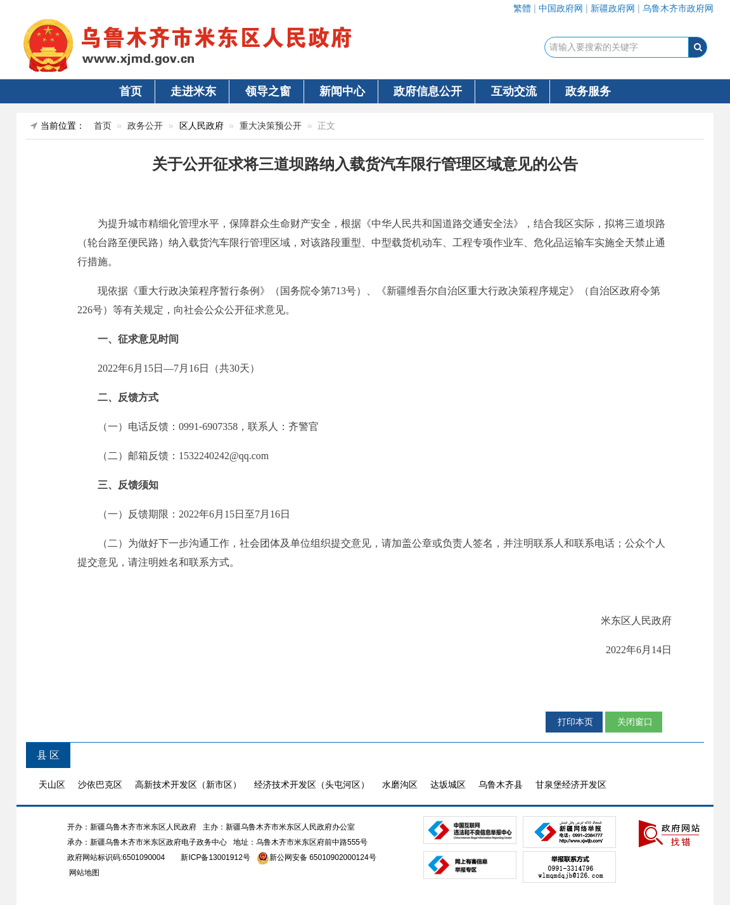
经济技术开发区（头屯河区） (311, 784)
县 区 (48, 755)
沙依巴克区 (100, 784)
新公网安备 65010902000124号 (322, 857)
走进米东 (193, 91)
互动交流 (514, 91)
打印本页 (574, 722)
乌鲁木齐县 (500, 784)
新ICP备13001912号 (215, 857)
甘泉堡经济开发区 (570, 784)
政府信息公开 (428, 91)
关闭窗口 (634, 722)
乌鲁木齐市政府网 (678, 8)
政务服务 (588, 91)
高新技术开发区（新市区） (188, 784)
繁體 (522, 8)
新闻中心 (342, 91)
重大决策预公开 (271, 125)
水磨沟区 (400, 784)
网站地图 (83, 872)
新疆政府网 (613, 8)
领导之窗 (268, 91)
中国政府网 (561, 8)
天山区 (52, 784)
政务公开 (145, 125)
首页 (130, 91)
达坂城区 (448, 784)
